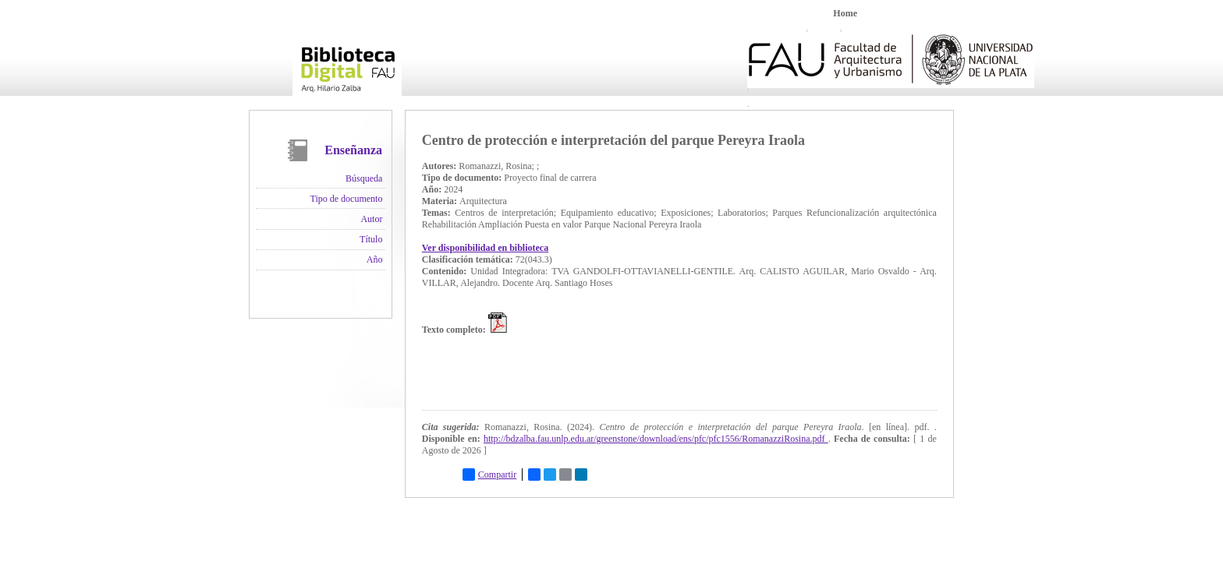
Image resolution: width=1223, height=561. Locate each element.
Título (371, 239)
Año (375, 259)
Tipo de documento (346, 198)
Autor (371, 218)
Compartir (489, 474)
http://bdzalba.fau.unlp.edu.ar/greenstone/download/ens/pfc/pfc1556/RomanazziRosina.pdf (656, 438)
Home (845, 13)
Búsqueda (364, 178)
